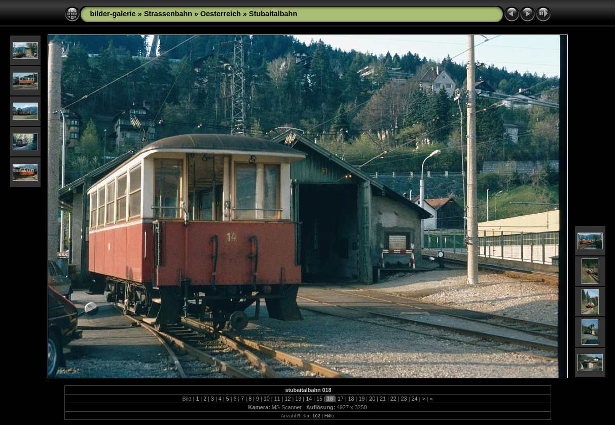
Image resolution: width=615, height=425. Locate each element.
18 (350, 399)
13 (298, 399)
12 (288, 399)
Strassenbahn (168, 14)
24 (414, 399)
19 (361, 399)
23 (404, 399)
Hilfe (329, 415)
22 (393, 399)
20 (372, 399)
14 (308, 399)
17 (340, 399)
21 (382, 399)
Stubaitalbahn (273, 14)
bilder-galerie (113, 14)
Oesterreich (220, 14)
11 (277, 399)
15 (319, 399)
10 (266, 399)
